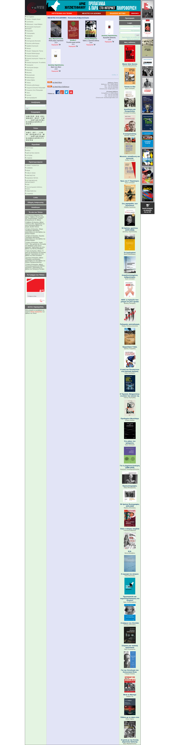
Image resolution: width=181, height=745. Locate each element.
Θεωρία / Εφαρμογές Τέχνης (34, 51)
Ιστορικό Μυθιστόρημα (33, 53)
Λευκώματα (29, 65)
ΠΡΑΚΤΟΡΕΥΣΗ (31, 191)
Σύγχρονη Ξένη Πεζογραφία (34, 90)
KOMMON (29, 168)
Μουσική (29, 72)
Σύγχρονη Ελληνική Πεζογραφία (35, 87)
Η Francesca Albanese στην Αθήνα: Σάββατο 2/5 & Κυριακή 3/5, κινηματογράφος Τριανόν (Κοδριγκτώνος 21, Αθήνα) (34, 218)
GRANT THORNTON (32, 165)
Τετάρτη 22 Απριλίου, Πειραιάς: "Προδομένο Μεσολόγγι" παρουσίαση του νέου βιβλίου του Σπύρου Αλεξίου (35, 238)
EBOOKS (135, 13)
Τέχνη (28, 92)
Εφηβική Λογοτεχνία (32, 46)
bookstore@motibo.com (111, 97)
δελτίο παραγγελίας (36, 311)
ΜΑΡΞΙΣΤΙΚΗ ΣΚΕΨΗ (32, 153)
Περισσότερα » (41, 271)
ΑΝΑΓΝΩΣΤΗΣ (30, 175)
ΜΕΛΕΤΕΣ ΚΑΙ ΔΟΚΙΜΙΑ (91, 13)
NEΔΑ (28, 170)
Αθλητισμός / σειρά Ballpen (34, 24)
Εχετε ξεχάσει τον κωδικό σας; (131, 37)
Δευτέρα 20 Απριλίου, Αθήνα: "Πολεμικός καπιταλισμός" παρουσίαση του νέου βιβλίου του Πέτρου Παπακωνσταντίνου (35, 260)
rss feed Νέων (57, 82)
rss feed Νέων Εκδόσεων (60, 87)
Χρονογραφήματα (31, 97)
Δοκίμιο (28, 38)
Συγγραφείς (35, 112)
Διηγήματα (29, 36)
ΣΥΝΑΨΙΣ (29, 158)
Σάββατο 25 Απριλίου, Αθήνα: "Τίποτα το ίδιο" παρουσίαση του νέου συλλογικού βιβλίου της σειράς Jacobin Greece (35, 224)
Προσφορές (129, 18)
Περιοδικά (36, 144)
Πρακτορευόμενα (35, 162)
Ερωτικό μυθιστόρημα (32, 43)
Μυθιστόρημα (30, 77)
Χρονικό (28, 95)
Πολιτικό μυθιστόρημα (32, 85)
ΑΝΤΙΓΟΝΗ (29, 148)
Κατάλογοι (36, 207)
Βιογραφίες (29, 31)
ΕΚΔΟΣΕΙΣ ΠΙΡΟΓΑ (32, 178)
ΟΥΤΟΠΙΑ (29, 155)
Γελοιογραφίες (30, 33)
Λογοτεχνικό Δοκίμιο (32, 67)
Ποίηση (28, 82)
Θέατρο (28, 48)
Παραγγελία (55, 45)
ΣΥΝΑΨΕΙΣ (29, 193)
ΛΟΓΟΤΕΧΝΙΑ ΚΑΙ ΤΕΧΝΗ (62, 13)
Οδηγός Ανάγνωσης (36, 202)
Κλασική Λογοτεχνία (32, 56)
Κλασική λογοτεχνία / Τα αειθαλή (36, 62)
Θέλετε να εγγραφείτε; (133, 39)
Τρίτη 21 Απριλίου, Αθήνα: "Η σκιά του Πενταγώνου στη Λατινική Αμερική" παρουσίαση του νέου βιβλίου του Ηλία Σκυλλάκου (35, 253)
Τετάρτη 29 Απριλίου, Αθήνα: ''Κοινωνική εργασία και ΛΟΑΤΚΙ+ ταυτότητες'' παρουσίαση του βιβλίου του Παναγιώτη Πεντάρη (35, 267)
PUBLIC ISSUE (30, 173)
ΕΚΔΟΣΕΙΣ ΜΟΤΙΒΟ (117, 13)
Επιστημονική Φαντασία (33, 41)
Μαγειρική (29, 70)
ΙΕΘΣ (27, 184)
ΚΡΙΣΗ (28, 150)
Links (35, 197)
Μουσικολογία (30, 75)
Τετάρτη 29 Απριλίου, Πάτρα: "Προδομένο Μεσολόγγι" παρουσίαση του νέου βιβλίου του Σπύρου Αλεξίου (35, 231)
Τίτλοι (35, 128)
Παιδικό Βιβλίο (30, 80)
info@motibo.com (113, 88)
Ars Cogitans (30, 16)
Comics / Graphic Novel (33, 19)
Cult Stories (29, 21)
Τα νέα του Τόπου (35, 212)
